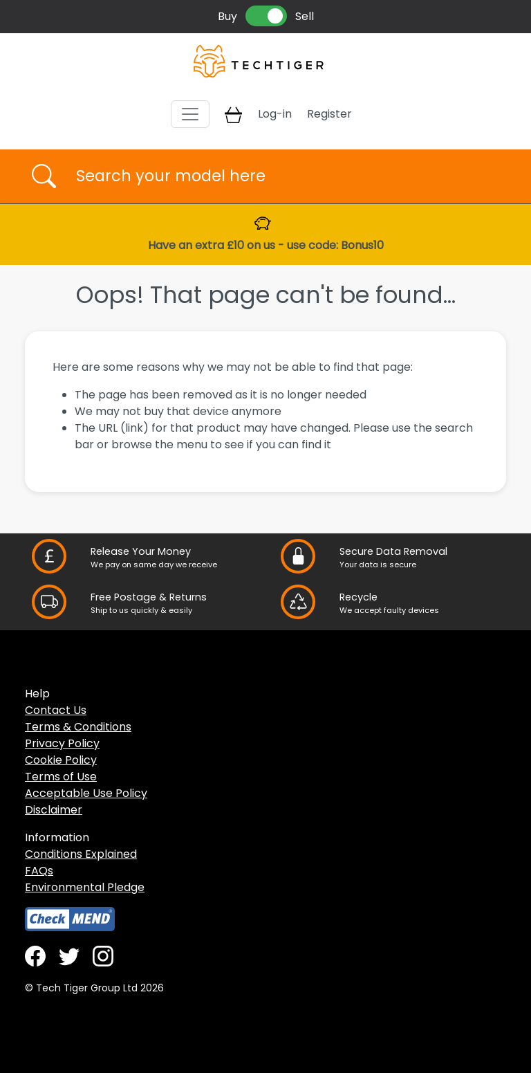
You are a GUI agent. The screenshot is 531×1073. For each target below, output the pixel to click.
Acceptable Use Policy (86, 793)
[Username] (277, 176)
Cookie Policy (61, 760)
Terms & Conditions (78, 727)
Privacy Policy (62, 743)
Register (329, 114)
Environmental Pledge (85, 887)
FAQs (39, 871)
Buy (227, 16)
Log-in (275, 114)
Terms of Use (61, 777)
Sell (304, 16)
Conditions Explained (81, 854)
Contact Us (55, 710)
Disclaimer (53, 810)
